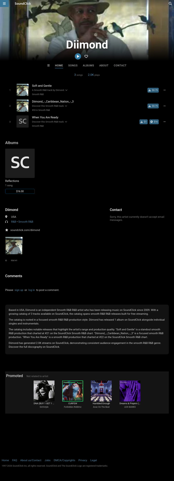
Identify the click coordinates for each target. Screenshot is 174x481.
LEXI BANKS (130, 407)
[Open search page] (170, 3)
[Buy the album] (154, 121)
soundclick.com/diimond (25, 230)
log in (31, 290)
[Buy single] (153, 90)
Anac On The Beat (101, 407)
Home (59, 65)
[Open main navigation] (4, 3)
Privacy (82, 460)
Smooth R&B (38, 94)
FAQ (14, 460)
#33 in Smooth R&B (41, 110)
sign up (19, 290)
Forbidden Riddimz (73, 407)
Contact (120, 65)
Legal (93, 460)
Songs (73, 65)
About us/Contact (30, 460)
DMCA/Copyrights (64, 460)
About (104, 65)
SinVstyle (44, 407)
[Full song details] (164, 90)
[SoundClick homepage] (23, 3)
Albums (88, 65)
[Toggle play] (10, 90)
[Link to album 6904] (20, 171)
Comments (13, 276)
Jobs (47, 460)
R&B (13, 221)
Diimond (11, 210)
